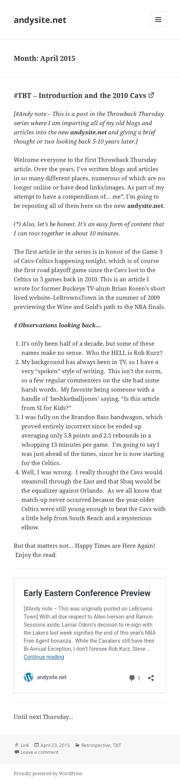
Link (25, 745)
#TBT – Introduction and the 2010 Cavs (80, 95)
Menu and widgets (158, 27)
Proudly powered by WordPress (48, 773)
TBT (117, 745)
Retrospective (95, 745)
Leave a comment (39, 752)
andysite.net (40, 19)
